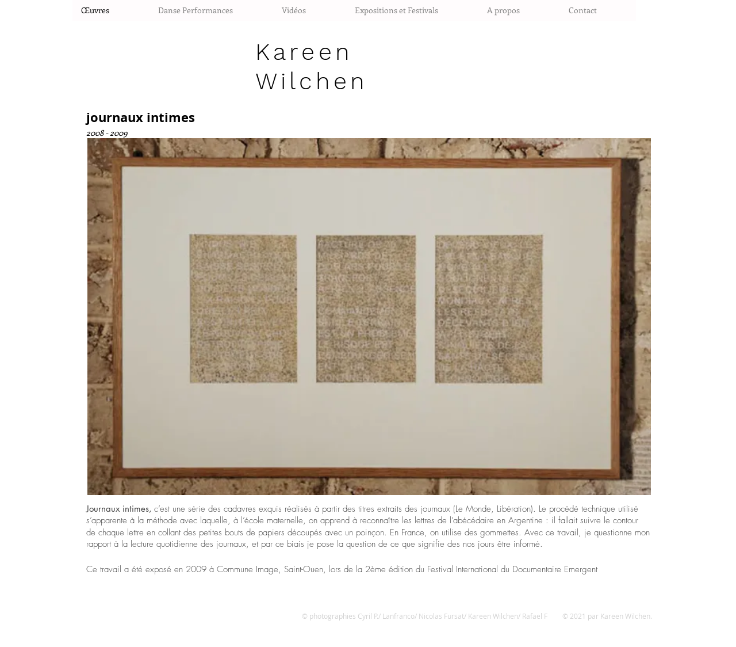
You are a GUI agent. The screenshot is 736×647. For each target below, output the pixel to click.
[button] (369, 316)
